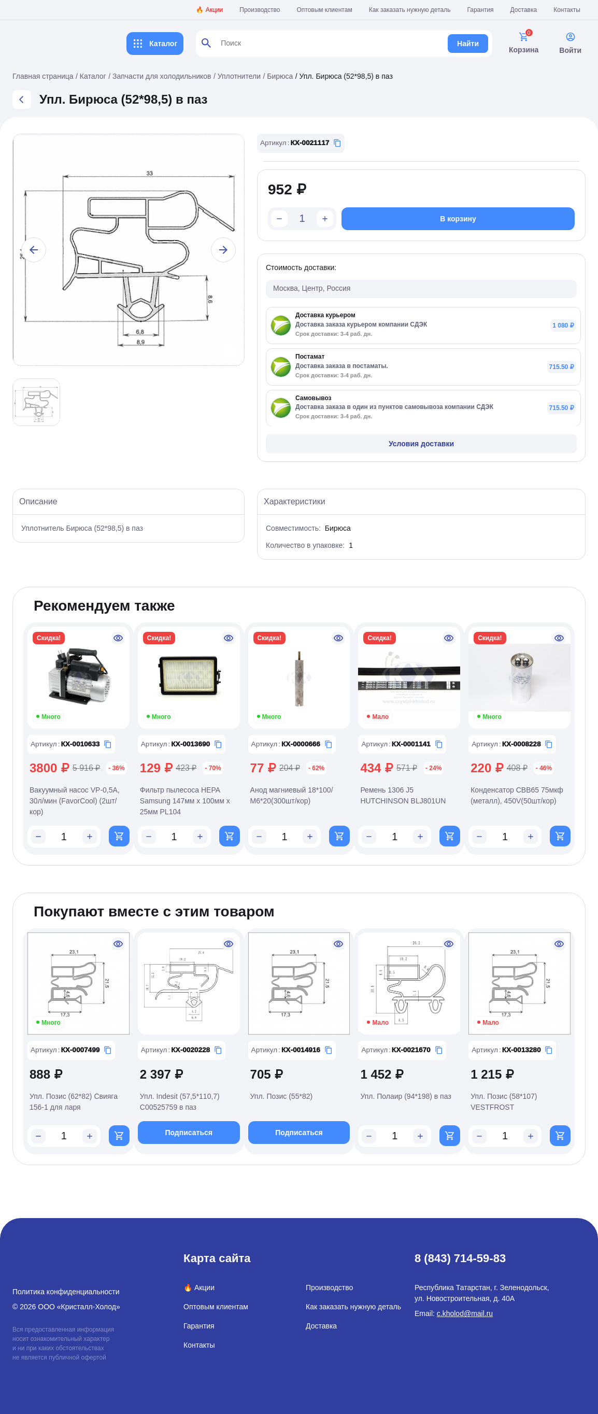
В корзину (458, 219)
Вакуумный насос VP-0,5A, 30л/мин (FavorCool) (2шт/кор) (75, 801)
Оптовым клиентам (324, 9)
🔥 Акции (209, 9)
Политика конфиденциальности (66, 1292)
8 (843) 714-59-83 (460, 1258)
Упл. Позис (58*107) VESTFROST (504, 1102)
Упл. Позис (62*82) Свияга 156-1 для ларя (74, 1102)
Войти (570, 43)
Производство (259, 9)
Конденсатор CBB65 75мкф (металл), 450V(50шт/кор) (517, 795)
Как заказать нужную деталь (410, 9)
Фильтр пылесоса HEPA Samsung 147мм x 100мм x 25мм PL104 (185, 801)
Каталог (155, 43)
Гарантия (480, 9)
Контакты (566, 9)
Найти (468, 43)
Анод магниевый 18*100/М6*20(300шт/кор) (291, 795)
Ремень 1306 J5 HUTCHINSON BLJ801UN (403, 795)
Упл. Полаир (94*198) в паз (405, 1097)
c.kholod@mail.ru (465, 1313)
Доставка (523, 9)
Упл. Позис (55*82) (281, 1097)
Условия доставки (421, 444)
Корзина (523, 43)
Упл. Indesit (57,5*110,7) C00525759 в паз (180, 1102)
